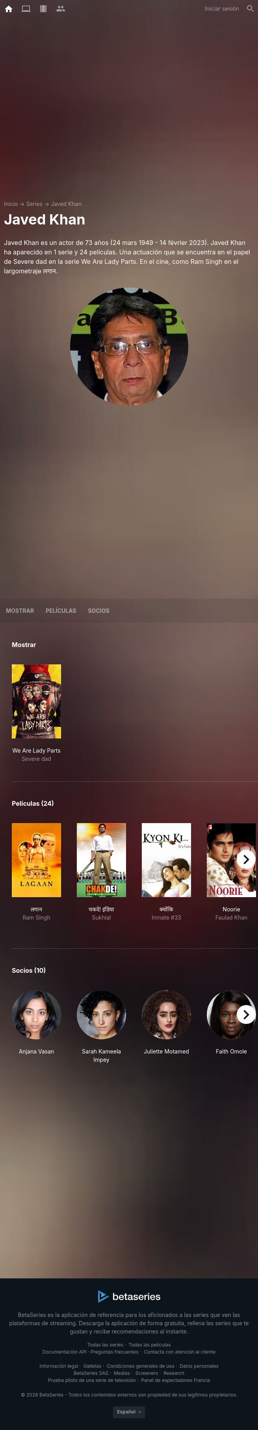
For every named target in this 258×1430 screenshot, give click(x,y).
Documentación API (65, 1352)
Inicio (11, 203)
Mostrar (20, 610)
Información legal (58, 1366)
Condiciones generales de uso (140, 1366)
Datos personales (199, 1366)
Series (34, 203)
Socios (98, 610)
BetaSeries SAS (91, 1373)
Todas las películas (149, 1345)
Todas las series (105, 1345)
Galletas (93, 1366)
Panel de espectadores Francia (175, 1380)
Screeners (146, 1373)
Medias (122, 1373)
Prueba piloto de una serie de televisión (92, 1380)
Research (173, 1373)
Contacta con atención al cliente (179, 1352)
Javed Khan (66, 203)
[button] (36, 1027)
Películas (61, 610)
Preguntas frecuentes (115, 1352)
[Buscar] (250, 8)
